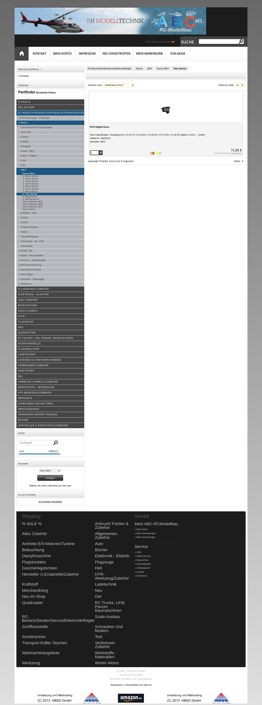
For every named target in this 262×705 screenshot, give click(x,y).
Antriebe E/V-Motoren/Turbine (48, 544)
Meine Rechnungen (145, 537)
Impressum (87, 54)
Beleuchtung (33, 550)
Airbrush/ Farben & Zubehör (112, 526)
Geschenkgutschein (39, 568)
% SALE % (32, 524)
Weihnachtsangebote (40, 653)
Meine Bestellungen (146, 533)
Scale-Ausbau (107, 617)
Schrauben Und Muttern (109, 629)
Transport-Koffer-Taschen (44, 643)
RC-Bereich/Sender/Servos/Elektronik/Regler (109, 68)
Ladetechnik (106, 584)
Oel (98, 597)
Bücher (101, 550)
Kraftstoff (30, 584)
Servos (139, 68)
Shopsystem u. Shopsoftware (125, 685)
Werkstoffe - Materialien (105, 655)
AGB (138, 552)
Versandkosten (143, 564)
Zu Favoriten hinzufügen (50, 501)
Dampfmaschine (36, 556)
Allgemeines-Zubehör (106, 536)
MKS (149, 68)
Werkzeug (31, 663)
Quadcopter (32, 603)
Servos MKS (162, 68)
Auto (99, 544)
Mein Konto (62, 54)
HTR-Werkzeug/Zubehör (112, 576)
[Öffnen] (34, 69)
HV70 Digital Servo (99, 127)
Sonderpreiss (34, 637)
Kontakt (39, 54)
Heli (98, 568)
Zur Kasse (177, 54)
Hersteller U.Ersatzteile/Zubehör (50, 574)
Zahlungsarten (143, 568)
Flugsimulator (34, 562)
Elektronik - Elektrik (112, 556)
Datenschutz (142, 560)
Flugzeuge (104, 562)
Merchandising (35, 591)
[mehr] (201, 135)
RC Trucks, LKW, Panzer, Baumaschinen (110, 607)
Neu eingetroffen (116, 54)
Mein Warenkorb (149, 54)
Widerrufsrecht (143, 556)
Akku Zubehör (34, 534)
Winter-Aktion (107, 663)
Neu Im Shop (33, 597)
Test (98, 637)
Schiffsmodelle (35, 627)
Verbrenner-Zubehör (105, 645)
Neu (98, 591)
